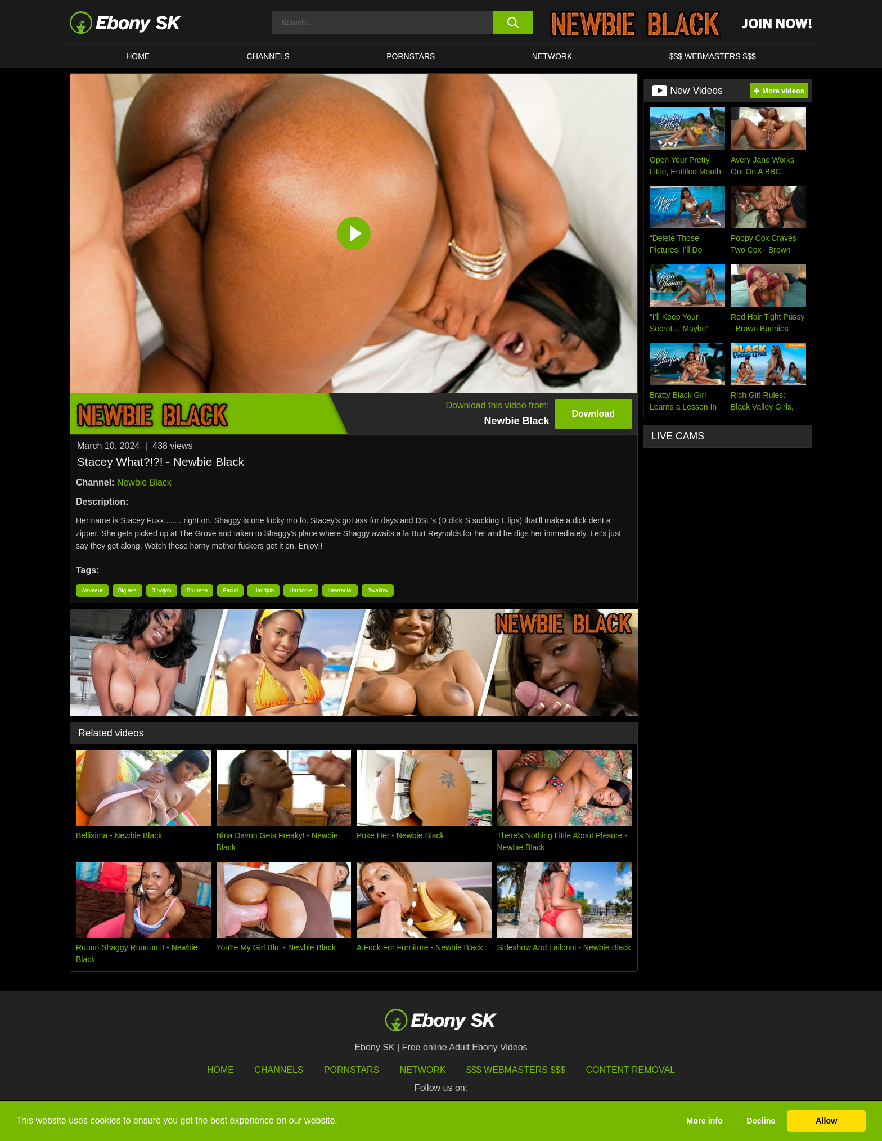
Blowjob (162, 590)
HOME (138, 56)
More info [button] (704, 1120)
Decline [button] (760, 1120)
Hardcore (300, 590)
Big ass (127, 590)
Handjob (263, 590)
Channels (268, 56)
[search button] (512, 22)
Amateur (92, 590)
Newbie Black (144, 482)
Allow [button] (826, 1120)
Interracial (340, 590)
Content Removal (631, 1070)
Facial (230, 590)
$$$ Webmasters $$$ (712, 56)
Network (552, 56)
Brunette (197, 590)
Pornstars (410, 56)
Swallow (377, 590)
